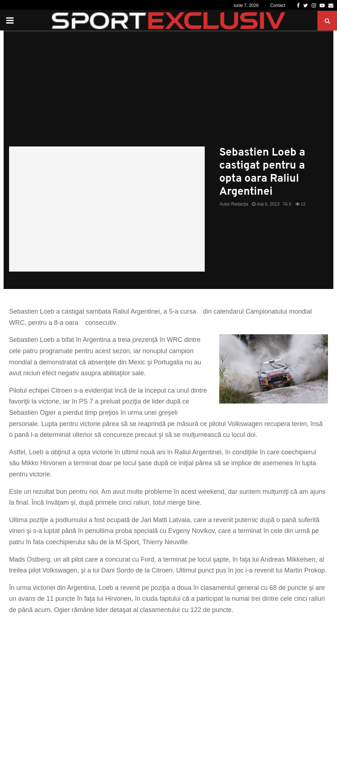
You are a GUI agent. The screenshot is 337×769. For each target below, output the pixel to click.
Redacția (239, 204)
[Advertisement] (168, 92)
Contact (277, 5)
